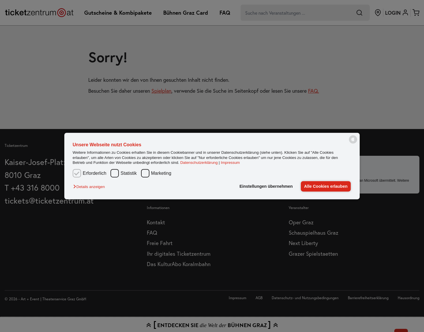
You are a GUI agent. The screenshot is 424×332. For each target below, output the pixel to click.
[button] (90, 186)
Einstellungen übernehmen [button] (266, 186)
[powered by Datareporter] (353, 143)
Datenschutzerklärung (199, 162)
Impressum (230, 162)
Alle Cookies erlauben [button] (325, 186)
